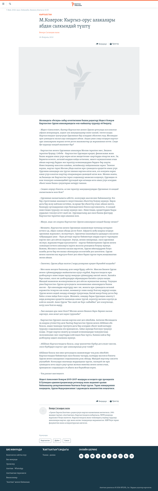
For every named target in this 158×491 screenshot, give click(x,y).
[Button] (101, 44)
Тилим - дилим (49, 455)
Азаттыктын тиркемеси (16, 473)
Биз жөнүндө (11, 460)
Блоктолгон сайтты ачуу (16, 455)
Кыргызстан (45, 15)
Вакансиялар (11, 478)
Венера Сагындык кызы (49, 33)
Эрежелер (10, 464)
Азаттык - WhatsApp (14, 469)
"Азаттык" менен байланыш (18, 482)
